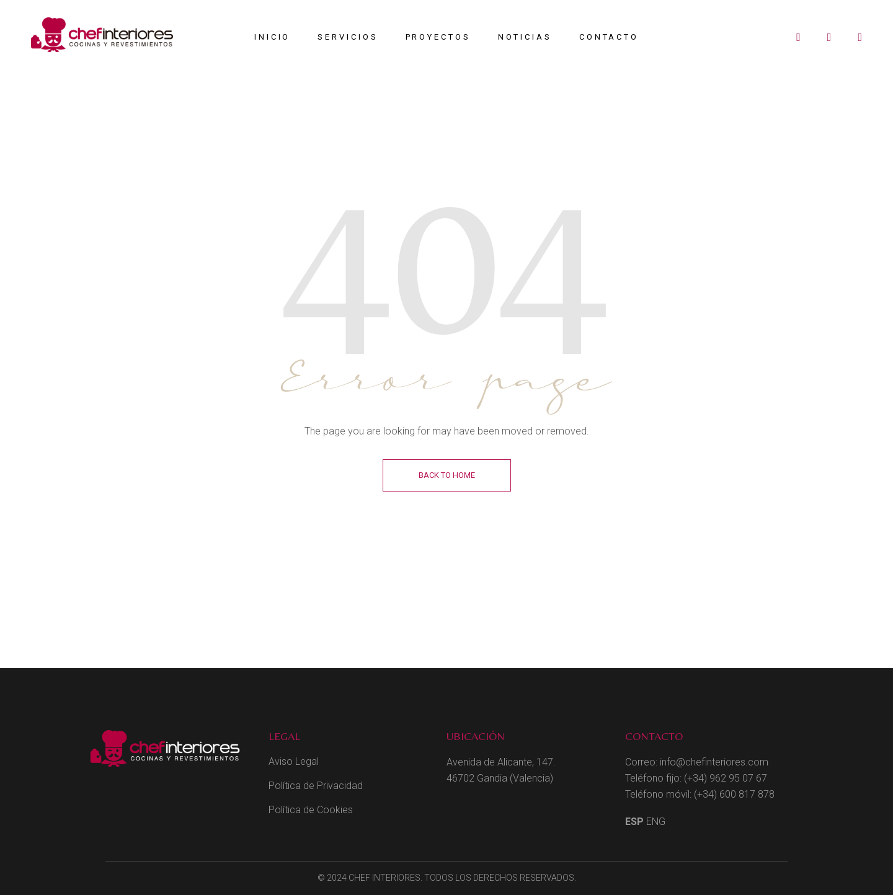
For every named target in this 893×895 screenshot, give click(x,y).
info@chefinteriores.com (714, 762)
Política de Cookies (311, 810)
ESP (634, 821)
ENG (655, 821)
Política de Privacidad (316, 785)
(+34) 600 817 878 (734, 794)
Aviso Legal (294, 761)
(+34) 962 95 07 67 (725, 778)
